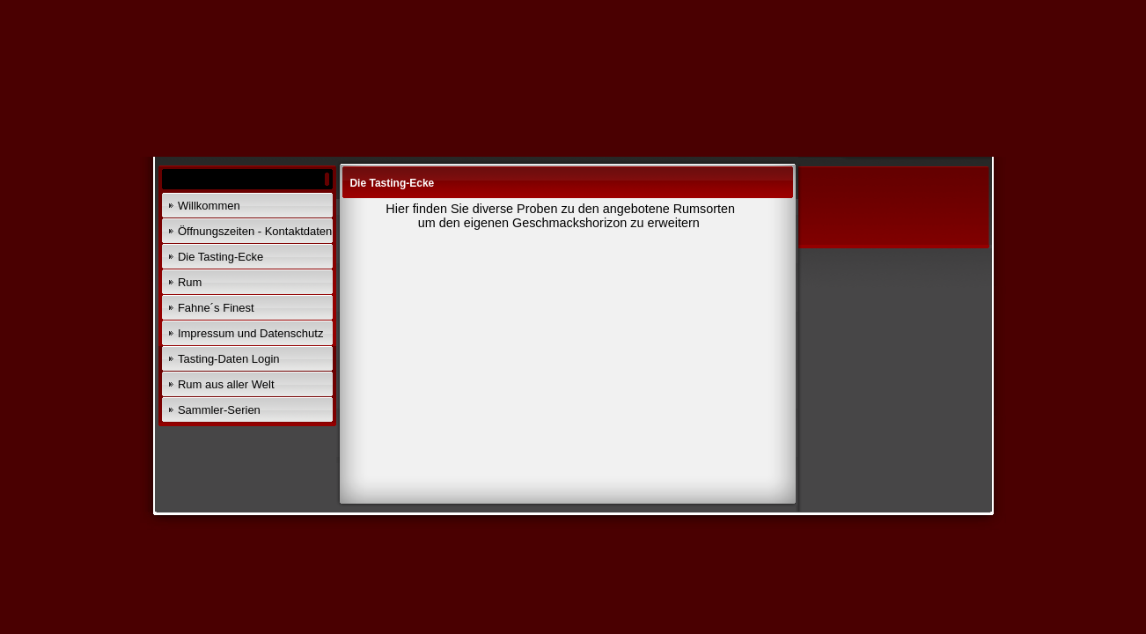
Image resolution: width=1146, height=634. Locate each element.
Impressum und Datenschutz (250, 333)
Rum (190, 282)
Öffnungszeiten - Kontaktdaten (255, 231)
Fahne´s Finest (216, 307)
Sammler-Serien (219, 410)
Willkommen (209, 205)
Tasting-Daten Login (229, 358)
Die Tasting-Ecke (220, 256)
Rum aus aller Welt (226, 384)
